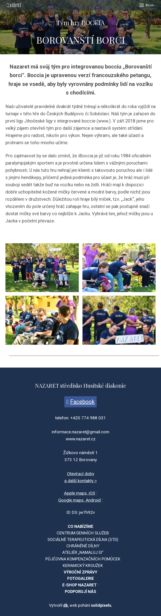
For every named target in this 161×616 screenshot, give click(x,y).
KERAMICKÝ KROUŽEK (83, 565)
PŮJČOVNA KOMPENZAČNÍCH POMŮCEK (82, 559)
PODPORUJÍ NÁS (80, 591)
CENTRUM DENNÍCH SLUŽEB (83, 533)
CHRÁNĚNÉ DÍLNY (82, 545)
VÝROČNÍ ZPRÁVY (80, 572)
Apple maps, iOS (79, 493)
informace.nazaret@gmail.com (80, 431)
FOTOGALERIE (80, 578)
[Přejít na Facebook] (80, 401)
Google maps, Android (79, 500)
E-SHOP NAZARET (79, 585)
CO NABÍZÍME (80, 526)
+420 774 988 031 (88, 417)
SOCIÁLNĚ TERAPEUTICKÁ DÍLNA (77, 539)
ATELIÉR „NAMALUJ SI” (82, 552)
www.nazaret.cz (81, 438)
